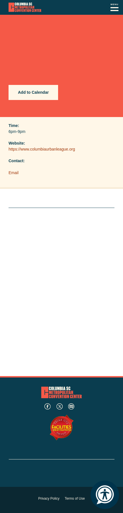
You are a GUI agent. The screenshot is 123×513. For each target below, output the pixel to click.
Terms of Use (75, 499)
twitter (59, 406)
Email (14, 172)
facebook (47, 406)
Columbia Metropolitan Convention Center (25, 7)
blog (71, 406)
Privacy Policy (49, 499)
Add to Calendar (33, 92)
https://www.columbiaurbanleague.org (42, 149)
